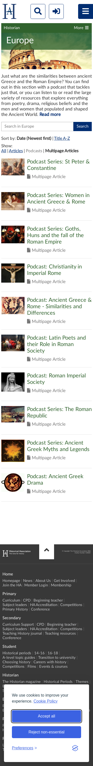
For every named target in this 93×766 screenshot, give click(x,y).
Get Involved (64, 581)
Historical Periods (58, 682)
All (3, 151)
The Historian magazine (21, 682)
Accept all (46, 716)
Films (32, 666)
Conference (40, 609)
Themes (82, 682)
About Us (43, 581)
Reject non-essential (46, 732)
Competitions (71, 605)
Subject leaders (14, 605)
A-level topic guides (18, 658)
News (27, 581)
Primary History (15, 609)
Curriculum (11, 600)
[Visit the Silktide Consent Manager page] (75, 748)
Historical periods (16, 653)
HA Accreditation (43, 605)
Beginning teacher (48, 600)
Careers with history (49, 662)
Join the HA (11, 585)
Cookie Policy (45, 701)
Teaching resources (60, 633)
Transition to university (57, 658)
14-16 (39, 653)
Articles (16, 151)
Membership (61, 585)
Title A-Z (62, 138)
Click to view (46, 172)
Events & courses (53, 666)
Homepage (11, 581)
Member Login (36, 585)
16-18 (53, 653)
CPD (27, 600)
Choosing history (16, 662)
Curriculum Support (18, 624)
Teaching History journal (22, 633)
